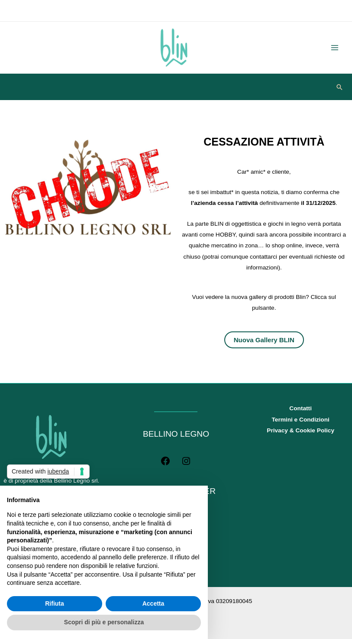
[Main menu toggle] (335, 48)
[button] (339, 87)
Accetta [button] (153, 603)
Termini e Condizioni (300, 419)
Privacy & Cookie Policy (300, 430)
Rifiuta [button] (54, 603)
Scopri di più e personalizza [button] (104, 622)
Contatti (300, 408)
